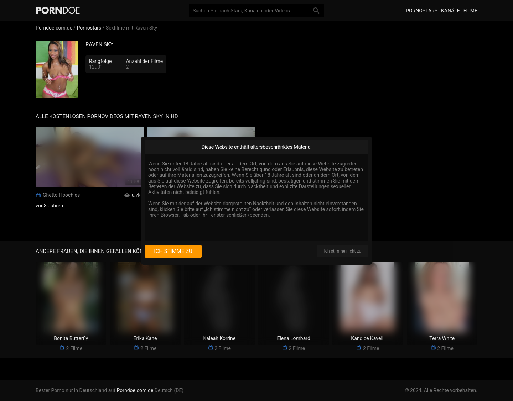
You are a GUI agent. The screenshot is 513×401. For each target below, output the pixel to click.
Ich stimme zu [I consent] (173, 251)
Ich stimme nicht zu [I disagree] (342, 251)
